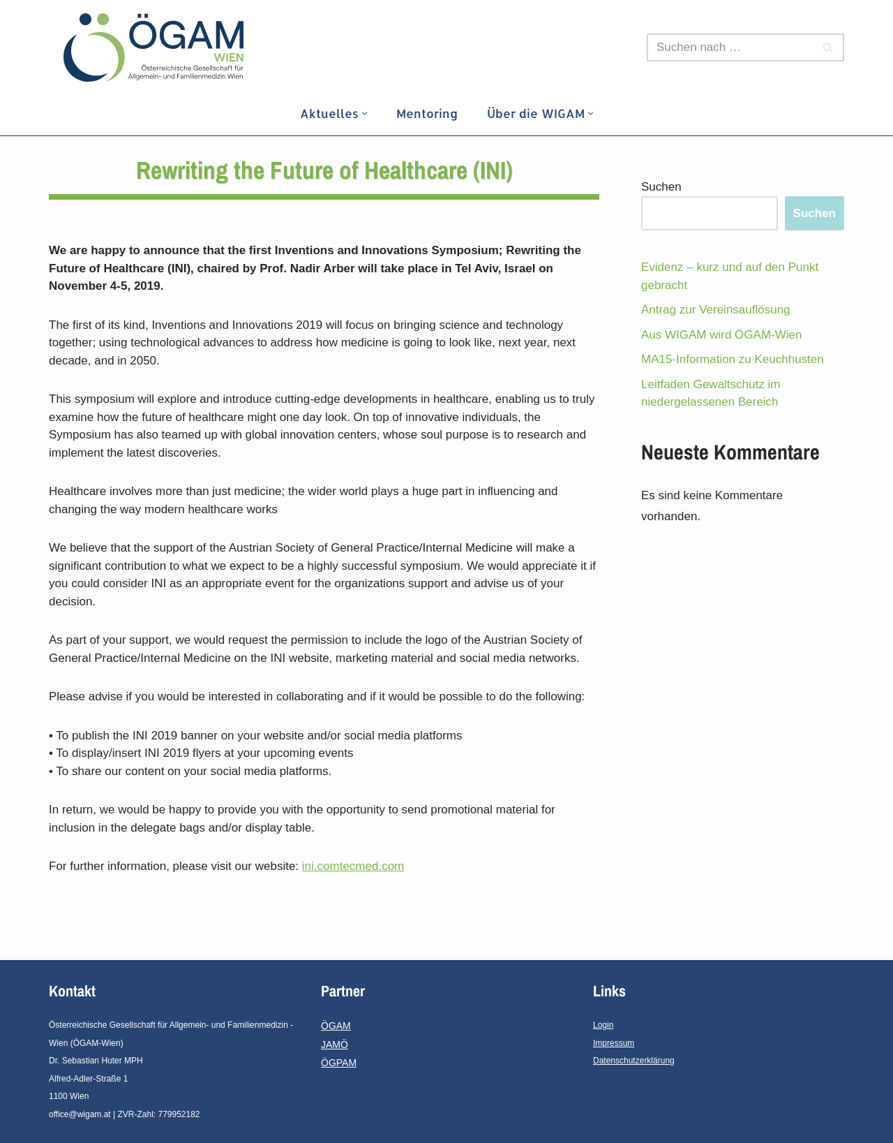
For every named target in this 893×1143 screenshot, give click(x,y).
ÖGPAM (339, 1062)
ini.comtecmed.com (353, 866)
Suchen (661, 186)
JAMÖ (334, 1044)
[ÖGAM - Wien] (157, 47)
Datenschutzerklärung (634, 1060)
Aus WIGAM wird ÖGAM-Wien (721, 334)
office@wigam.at (80, 1114)
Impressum (613, 1043)
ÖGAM (336, 1025)
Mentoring (427, 113)
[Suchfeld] (730, 47)
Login (603, 1025)
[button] (364, 113)
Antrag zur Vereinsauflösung (715, 309)
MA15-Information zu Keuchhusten (732, 359)
